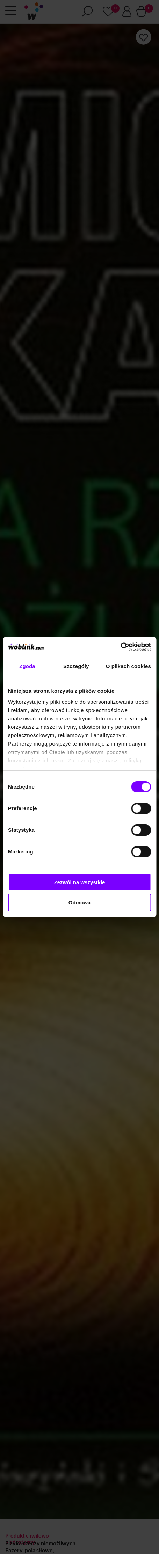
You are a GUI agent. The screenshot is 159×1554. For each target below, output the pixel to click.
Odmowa (79, 903)
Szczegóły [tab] (76, 666)
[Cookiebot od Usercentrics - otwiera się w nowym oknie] (120, 646)
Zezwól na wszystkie (79, 882)
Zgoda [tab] (27, 666)
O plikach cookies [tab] (128, 666)
